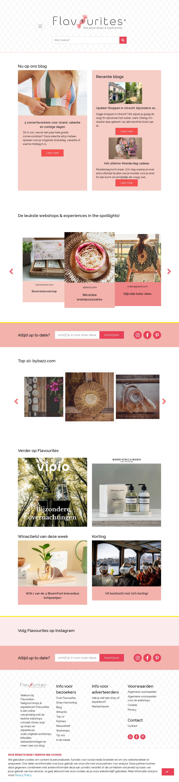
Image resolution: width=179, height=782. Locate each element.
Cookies (132, 705)
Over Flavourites (66, 697)
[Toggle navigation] (40, 26)
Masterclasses (100, 706)
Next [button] (168, 268)
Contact (132, 725)
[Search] (85, 40)
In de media (63, 739)
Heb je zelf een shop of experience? (105, 699)
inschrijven (111, 335)
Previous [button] (10, 268)
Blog (59, 707)
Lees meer (52, 152)
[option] (36, 270)
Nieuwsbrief (63, 725)
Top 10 (60, 716)
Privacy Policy (23, 775)
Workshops (63, 730)
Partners (61, 721)
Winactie (61, 711)
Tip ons (60, 735)
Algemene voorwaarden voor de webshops (142, 698)
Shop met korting (66, 702)
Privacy (132, 709)
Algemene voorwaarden (142, 691)
